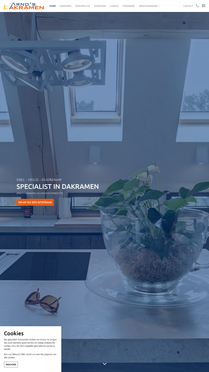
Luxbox (114, 6)
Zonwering (128, 6)
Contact (188, 6)
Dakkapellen (82, 6)
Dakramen (65, 6)
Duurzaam (100, 6)
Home (52, 6)
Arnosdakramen (148, 6)
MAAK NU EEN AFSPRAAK (35, 202)
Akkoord (11, 364)
